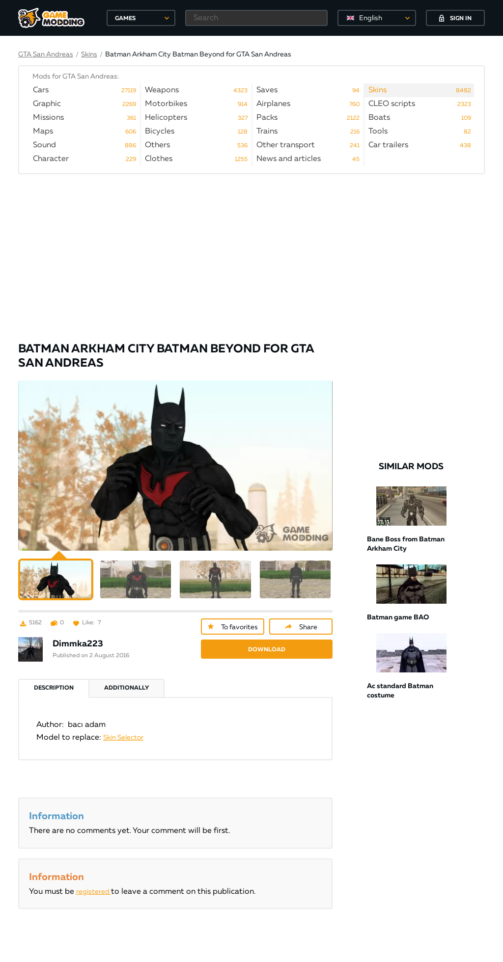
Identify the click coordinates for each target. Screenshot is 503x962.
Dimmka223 (78, 631)
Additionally (126, 676)
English (370, 18)
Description (54, 676)
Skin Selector (123, 725)
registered (93, 879)
